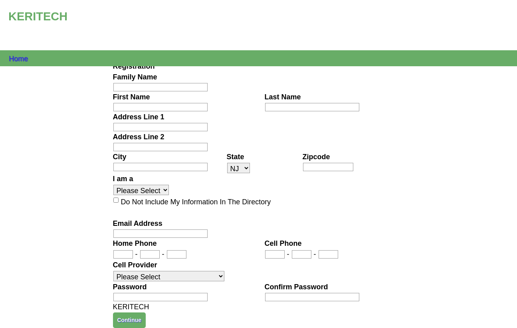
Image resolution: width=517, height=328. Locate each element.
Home (18, 58)
